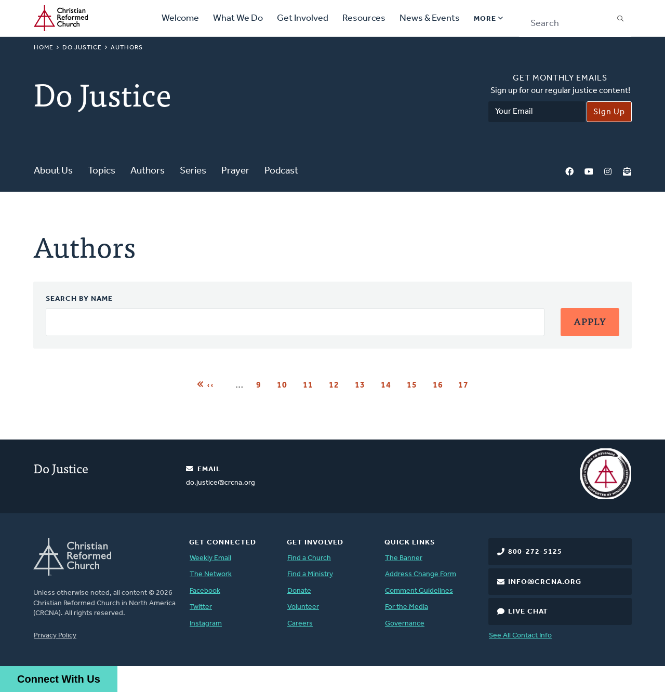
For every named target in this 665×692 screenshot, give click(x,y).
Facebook (569, 171)
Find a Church (309, 558)
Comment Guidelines (419, 591)
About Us (53, 171)
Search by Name (79, 299)
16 (441, 385)
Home (44, 48)
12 (337, 385)
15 (415, 385)
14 (389, 385)
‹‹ (210, 384)
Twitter (201, 607)
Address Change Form (420, 574)
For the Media (406, 607)
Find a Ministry (310, 574)
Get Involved (302, 18)
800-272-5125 (535, 552)
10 (285, 385)
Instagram (608, 171)
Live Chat (528, 612)
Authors (147, 171)
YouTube (588, 171)
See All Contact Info (520, 636)
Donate (299, 591)
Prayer (235, 171)
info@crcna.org (544, 582)
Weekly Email (210, 558)
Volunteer (303, 607)
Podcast (281, 171)
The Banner (403, 558)
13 (363, 385)
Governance (404, 624)
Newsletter (627, 171)
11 (311, 385)
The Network (211, 574)
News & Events (430, 18)
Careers (300, 624)
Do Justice (82, 48)
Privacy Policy (55, 636)
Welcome (180, 18)
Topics (101, 171)
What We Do (238, 18)
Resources (363, 18)
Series (193, 171)
